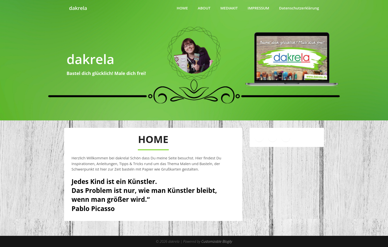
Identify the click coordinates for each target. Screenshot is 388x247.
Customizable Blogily (216, 241)
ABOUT (204, 7)
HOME (182, 7)
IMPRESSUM (258, 7)
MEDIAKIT (229, 7)
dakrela (78, 8)
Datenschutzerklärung (299, 7)
